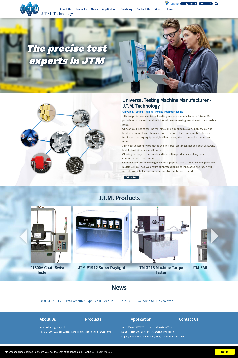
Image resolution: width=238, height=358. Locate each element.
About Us (101, 12)
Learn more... (104, 351)
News (132, 12)
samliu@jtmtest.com (164, 332)
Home (212, 12)
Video (199, 12)
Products (118, 12)
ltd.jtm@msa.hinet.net (140, 332)
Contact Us (184, 12)
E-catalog (166, 12)
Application (148, 12)
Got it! (224, 351)
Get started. (131, 177)
